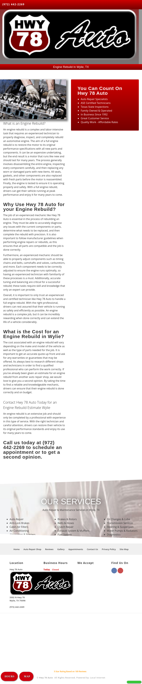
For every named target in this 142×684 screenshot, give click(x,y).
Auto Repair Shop (32, 549)
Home (16, 549)
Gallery (60, 549)
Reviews (49, 549)
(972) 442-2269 (13, 4)
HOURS (10, 676)
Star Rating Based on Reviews (70, 671)
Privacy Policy (109, 549)
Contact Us (92, 549)
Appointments (75, 549)
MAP (26, 676)
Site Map (124, 549)
